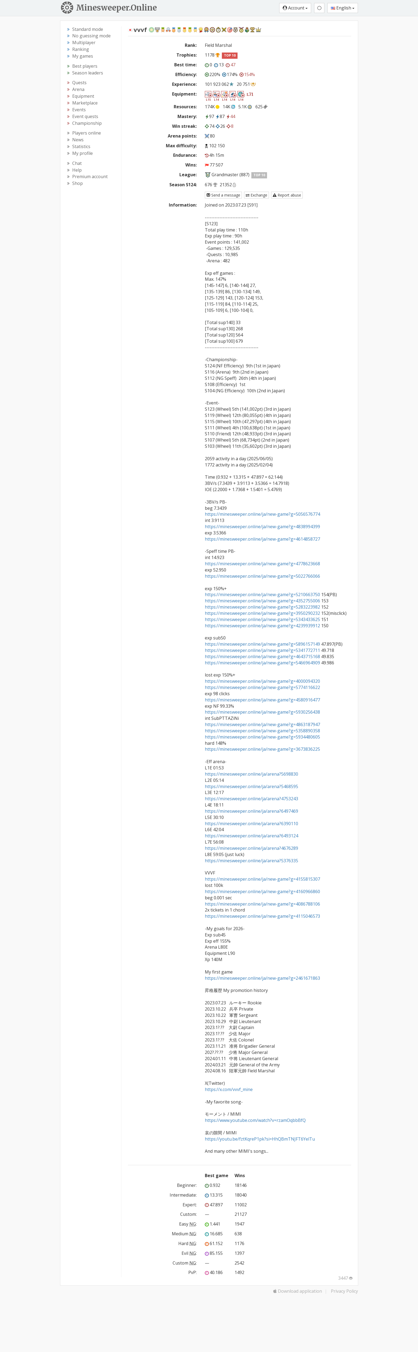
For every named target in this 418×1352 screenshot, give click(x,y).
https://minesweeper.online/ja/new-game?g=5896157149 (262, 644)
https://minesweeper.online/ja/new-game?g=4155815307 (262, 879)
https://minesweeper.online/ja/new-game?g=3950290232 (262, 613)
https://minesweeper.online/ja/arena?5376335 (251, 861)
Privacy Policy (344, 1291)
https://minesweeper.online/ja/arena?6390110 (251, 824)
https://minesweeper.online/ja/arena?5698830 (251, 774)
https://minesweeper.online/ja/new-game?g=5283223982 (262, 607)
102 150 (217, 146)
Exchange (256, 195)
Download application (297, 1291)
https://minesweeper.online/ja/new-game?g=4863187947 (262, 724)
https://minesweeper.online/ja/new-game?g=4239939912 (262, 626)
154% (247, 74)
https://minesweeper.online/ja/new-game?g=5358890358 (262, 731)
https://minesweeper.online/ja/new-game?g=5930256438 (262, 712)
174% (230, 74)
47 (230, 65)
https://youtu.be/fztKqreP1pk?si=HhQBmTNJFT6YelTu (260, 1139)
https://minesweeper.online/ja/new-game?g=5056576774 (262, 514)
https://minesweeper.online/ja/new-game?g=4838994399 (262, 527)
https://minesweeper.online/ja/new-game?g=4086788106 (262, 904)
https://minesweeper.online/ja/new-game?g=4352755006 (262, 601)
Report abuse (287, 195)
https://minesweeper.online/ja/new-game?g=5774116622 (262, 687)
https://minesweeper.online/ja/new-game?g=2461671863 (262, 978)
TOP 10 (230, 55)
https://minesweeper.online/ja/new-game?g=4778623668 (262, 564)
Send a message (223, 195)
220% (212, 74)
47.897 (214, 1205)
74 (209, 126)
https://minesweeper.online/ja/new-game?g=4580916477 (262, 700)
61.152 (214, 1243)
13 (219, 65)
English (342, 8)
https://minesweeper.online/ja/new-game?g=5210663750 (262, 594)
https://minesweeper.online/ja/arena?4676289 (251, 848)
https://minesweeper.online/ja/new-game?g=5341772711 (262, 650)
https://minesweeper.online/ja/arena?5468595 (251, 786)
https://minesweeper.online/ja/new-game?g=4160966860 (262, 891)
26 (220, 126)
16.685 (214, 1234)
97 (209, 116)
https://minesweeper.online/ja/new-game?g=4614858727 (262, 539)
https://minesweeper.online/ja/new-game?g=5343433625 (262, 619)
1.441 (212, 1224)
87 (220, 116)
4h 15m (214, 155)
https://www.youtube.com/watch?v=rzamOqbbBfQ (255, 1120)
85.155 (214, 1253)
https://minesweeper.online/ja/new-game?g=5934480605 (262, 737)
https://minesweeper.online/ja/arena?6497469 (251, 811)
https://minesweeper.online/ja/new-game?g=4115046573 (262, 916)
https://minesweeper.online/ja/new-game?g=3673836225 (262, 749)
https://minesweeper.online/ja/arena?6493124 (251, 836)
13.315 (214, 1195)
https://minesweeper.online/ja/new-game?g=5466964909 (262, 663)
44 (230, 116)
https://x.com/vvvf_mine (229, 1089)
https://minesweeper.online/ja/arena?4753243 (251, 799)
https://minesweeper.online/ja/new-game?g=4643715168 (262, 656)
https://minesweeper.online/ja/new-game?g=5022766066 (262, 576)
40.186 (214, 1272)
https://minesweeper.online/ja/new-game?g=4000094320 (262, 681)
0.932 (212, 1185)
